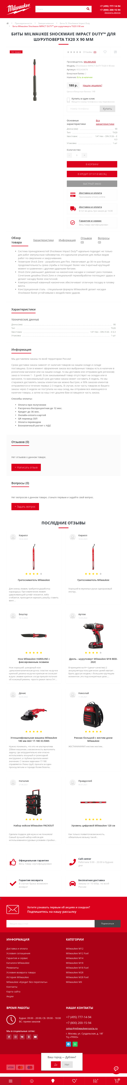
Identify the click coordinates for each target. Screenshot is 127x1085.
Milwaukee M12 (74, 948)
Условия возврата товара (21, 972)
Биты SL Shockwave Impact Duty (75, 23)
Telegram (68, 1044)
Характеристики (43, 240)
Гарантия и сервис (90, 220)
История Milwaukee (17, 977)
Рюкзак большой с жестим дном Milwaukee (93, 739)
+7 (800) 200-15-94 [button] (78, 1023)
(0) (95, 52)
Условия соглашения (18, 953)
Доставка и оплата (90, 193)
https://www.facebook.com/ (9, 1037)
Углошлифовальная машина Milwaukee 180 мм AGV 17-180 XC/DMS (34, 739)
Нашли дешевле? (92, 85)
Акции (10, 996)
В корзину (92, 164)
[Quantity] (77, 155)
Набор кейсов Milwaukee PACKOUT (34, 825)
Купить (107, 109)
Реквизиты (12, 967)
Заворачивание (46, 23)
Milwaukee (90, 61)
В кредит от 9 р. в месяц (92, 174)
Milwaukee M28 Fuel (77, 977)
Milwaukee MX (74, 982)
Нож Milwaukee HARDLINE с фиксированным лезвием (34, 660)
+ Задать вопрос (25, 506)
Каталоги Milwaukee (17, 962)
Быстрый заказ (92, 183)
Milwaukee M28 (74, 972)
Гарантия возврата (31, 880)
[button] (110, 6)
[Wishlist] (105, 52)
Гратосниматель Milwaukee (34, 580)
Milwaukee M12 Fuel (77, 953)
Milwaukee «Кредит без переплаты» (26, 982)
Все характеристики (105, 122)
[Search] (88, 9)
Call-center (84, 858)
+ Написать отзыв (26, 467)
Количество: (74, 149)
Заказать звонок (113, 12)
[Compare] (115, 52)
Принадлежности (23, 23)
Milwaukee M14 (74, 958)
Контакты (11, 986)
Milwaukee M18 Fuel (77, 967)
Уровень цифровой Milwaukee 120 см (93, 825)
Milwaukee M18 (74, 962)
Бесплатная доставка (91, 880)
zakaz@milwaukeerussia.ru (82, 1028)
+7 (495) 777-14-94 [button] (78, 1017)
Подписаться (107, 923)
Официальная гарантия (34, 860)
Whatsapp (75, 1044)
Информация (67, 240)
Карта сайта (13, 991)
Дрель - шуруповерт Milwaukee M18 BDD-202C (93, 660)
